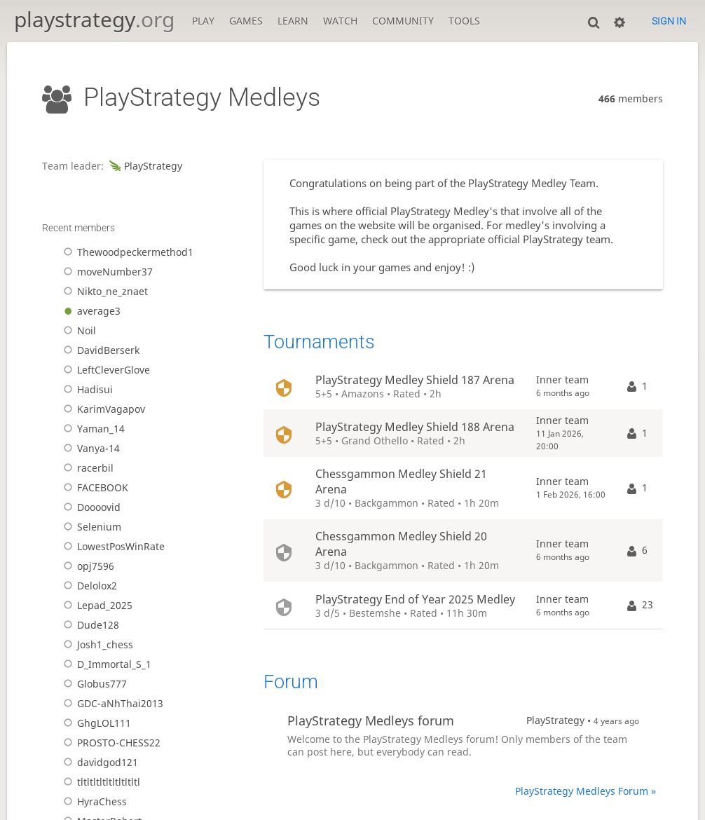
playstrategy (94, 19)
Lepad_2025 (96, 605)
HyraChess (93, 801)
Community (403, 21)
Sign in (669, 21)
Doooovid (90, 507)
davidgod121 (98, 762)
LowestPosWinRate (112, 546)
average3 (90, 311)
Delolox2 (88, 586)
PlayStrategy (144, 166)
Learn (293, 21)
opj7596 (87, 566)
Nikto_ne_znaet (103, 291)
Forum (290, 682)
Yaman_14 (92, 429)
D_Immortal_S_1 (105, 664)
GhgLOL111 (95, 723)
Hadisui (86, 389)
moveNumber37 (106, 272)
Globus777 (93, 684)
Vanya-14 (89, 448)
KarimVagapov (102, 409)
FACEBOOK (94, 487)
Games (246, 21)
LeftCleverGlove (104, 370)
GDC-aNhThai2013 (111, 703)
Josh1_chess (96, 644)
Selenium (90, 527)
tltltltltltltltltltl (99, 782)
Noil (77, 330)
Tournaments (319, 342)
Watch (340, 21)
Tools (464, 21)
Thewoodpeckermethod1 (126, 252)
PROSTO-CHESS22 (110, 743)
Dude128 (89, 625)
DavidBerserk (99, 350)
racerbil (86, 468)
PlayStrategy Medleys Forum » (585, 791)
